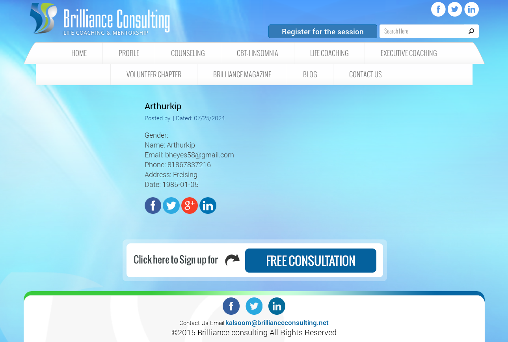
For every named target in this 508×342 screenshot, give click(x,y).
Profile (129, 53)
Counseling (188, 53)
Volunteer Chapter (154, 74)
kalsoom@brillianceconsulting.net (277, 322)
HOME (79, 53)
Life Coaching (329, 53)
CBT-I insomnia (257, 53)
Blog (310, 74)
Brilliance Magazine (242, 74)
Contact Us (365, 74)
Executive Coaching (409, 53)
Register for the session (323, 31)
